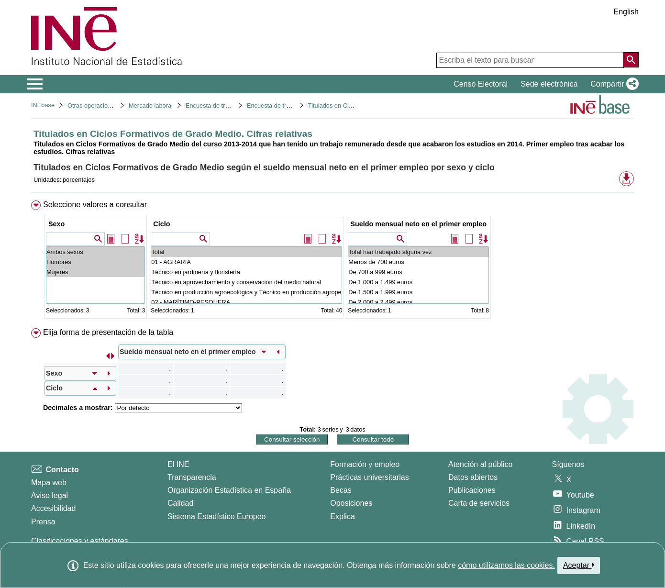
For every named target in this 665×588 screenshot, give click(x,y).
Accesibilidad (53, 508)
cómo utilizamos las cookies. (506, 565)
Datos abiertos (473, 477)
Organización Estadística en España (229, 490)
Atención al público (480, 464)
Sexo (56, 224)
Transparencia (191, 477)
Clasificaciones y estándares (79, 541)
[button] (613, 84)
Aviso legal (49, 495)
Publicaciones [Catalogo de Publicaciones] (472, 490)
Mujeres (95, 272)
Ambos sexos (95, 252)
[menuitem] (332, 261)
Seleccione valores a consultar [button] (95, 204)
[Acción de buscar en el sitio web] (631, 59)
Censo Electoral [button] (481, 84)
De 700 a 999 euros (418, 272)
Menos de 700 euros (418, 262)
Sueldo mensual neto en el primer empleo (418, 224)
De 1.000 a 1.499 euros (418, 282)
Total (246, 252)
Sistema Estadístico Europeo (216, 516)
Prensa (43, 522)
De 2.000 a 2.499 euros (418, 302)
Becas (340, 490)
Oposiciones (351, 503)
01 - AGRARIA (246, 262)
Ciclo (161, 224)
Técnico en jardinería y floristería (246, 272)
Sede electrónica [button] (549, 84)
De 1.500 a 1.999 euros (418, 292)
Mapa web (48, 482)
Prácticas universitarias (369, 477)
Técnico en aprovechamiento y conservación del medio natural (246, 282)
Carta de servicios (479, 503)
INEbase (43, 105)
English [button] (626, 12)
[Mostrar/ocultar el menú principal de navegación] (35, 84)
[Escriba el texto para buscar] (530, 60)
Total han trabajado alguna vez (418, 252)
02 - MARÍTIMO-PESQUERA (246, 302)
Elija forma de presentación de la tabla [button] (108, 332)
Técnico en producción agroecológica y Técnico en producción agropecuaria (246, 292)
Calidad (180, 503)
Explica (342, 516)
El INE (178, 464)
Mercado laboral (151, 105)
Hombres (95, 262)
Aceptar (578, 565)
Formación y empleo (364, 464)
